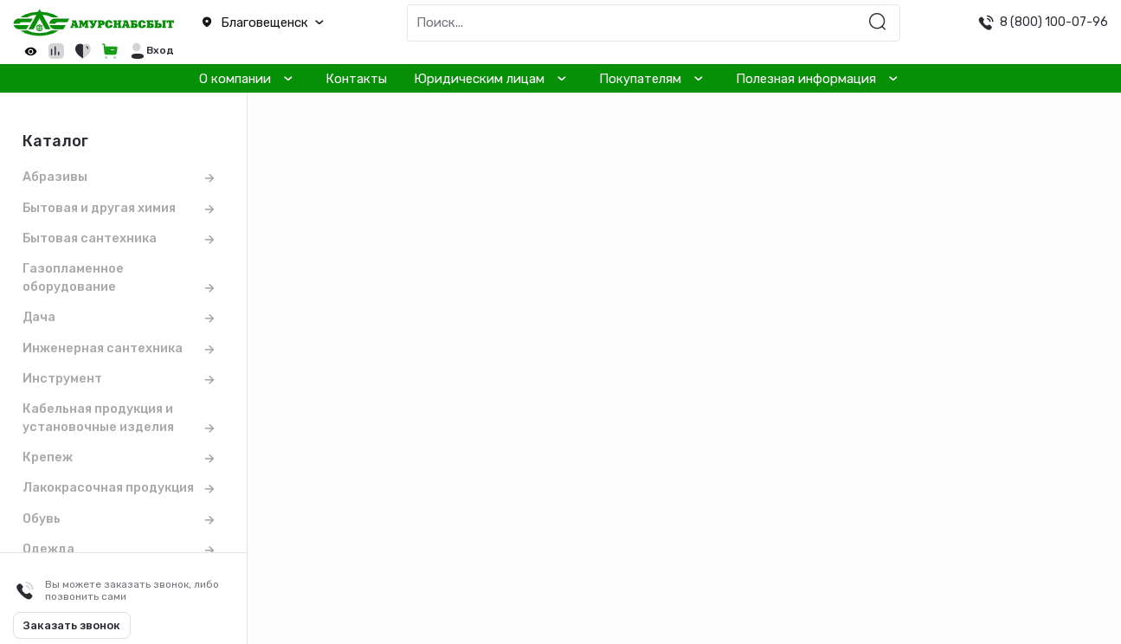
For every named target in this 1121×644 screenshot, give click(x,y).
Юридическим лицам (479, 79)
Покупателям (640, 79)
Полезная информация (806, 79)
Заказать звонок (71, 625)
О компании (235, 79)
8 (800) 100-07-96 (1054, 22)
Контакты (356, 79)
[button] (280, 23)
